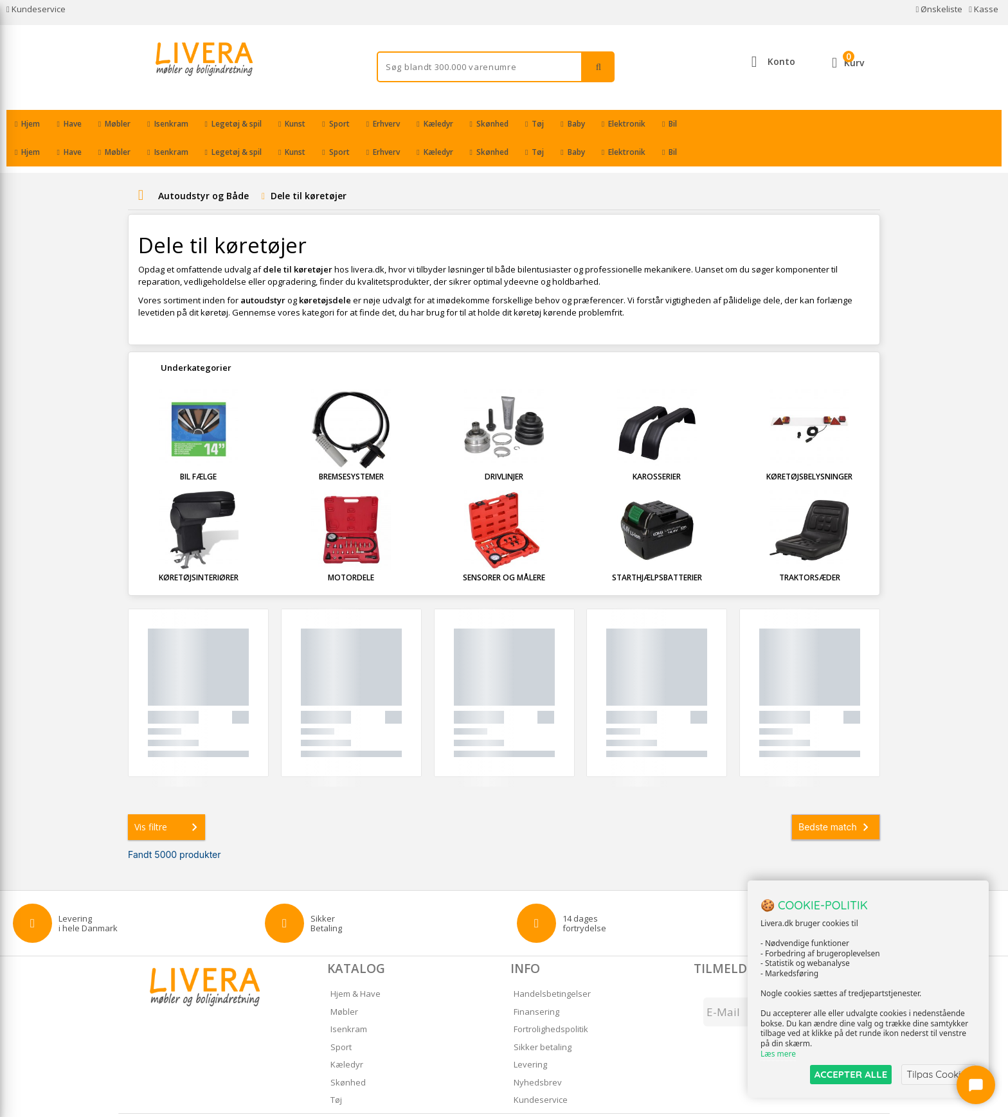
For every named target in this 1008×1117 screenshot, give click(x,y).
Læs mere (778, 1053)
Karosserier (657, 448)
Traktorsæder (809, 549)
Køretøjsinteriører (199, 549)
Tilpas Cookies (938, 1074)
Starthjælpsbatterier (657, 549)
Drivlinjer (504, 448)
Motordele (351, 549)
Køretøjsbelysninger (809, 448)
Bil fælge (198, 448)
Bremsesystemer (351, 448)
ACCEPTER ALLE (851, 1074)
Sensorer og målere (504, 549)
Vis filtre (168, 799)
